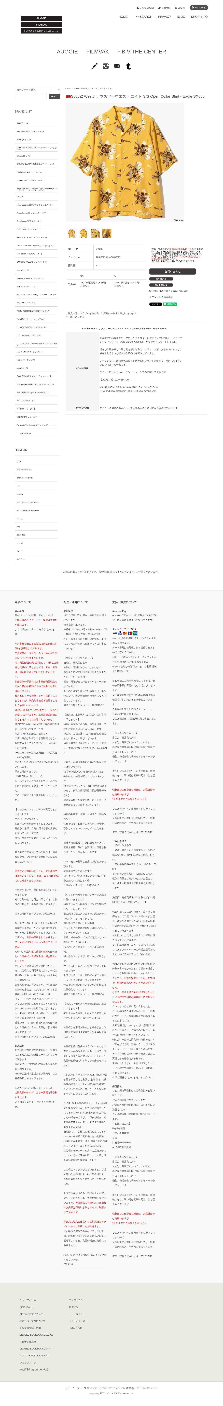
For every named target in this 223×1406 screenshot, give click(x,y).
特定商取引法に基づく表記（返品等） (169, 291)
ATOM (79, 1327)
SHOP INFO (199, 16)
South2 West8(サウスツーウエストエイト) (93, 88)
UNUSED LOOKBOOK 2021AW (36, 1334)
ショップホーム (28, 1300)
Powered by (111, 1394)
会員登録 (166, 8)
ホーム (68, 88)
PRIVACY (164, 16)
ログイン (73, 1307)
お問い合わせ (27, 1307)
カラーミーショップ (75, 1388)
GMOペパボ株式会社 (125, 1388)
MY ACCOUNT (147, 8)
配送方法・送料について (33, 1321)
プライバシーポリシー (81, 1321)
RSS (71, 1327)
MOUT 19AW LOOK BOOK (34, 1355)
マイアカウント (77, 1300)
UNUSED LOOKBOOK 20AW (35, 1348)
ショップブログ (28, 1362)
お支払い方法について (31, 1314)
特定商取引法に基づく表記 (34, 1369)
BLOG (181, 16)
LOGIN (181, 8)
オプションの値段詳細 (161, 297)
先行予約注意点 (28, 1341)
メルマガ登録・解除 (30, 1327)
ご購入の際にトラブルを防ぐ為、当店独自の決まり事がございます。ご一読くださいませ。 (111, 571)
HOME (123, 16)
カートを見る (76, 1314)
